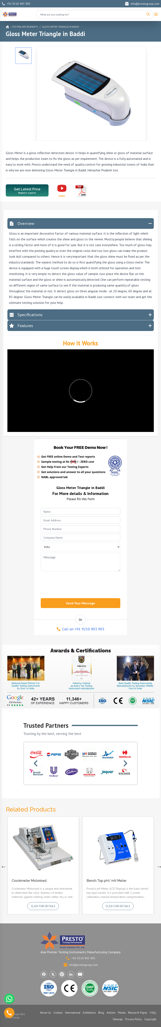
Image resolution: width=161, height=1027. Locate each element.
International (72, 1012)
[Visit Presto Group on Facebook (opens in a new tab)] (44, 974)
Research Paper (137, 1012)
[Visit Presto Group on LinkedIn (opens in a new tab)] (71, 974)
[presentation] (69, 583)
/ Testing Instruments (24, 26)
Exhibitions (89, 1012)
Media (122, 1012)
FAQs (153, 1012)
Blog (101, 1012)
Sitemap (118, 1019)
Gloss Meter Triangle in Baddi (60, 26)
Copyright (150, 1019)
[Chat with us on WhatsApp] (9, 999)
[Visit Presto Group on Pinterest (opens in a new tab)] (62, 974)
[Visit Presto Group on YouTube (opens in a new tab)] (80, 974)
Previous (3, 865)
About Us (45, 1012)
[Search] (148, 14)
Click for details (43, 906)
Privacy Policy (133, 1019)
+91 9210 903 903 (16, 4)
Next (158, 865)
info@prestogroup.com (142, 4)
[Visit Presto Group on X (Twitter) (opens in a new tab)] (53, 974)
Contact (58, 1012)
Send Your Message (80, 603)
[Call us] (9, 1013)
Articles (111, 1012)
